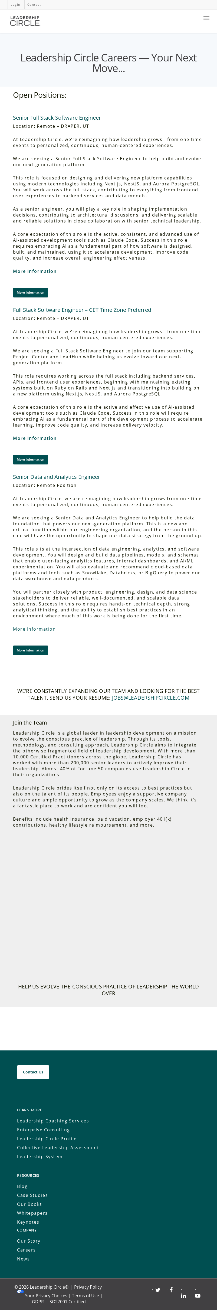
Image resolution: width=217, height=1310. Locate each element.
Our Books (29, 1204)
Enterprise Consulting (43, 1130)
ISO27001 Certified (67, 1302)
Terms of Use (85, 1296)
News (23, 1259)
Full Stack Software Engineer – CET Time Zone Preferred (82, 309)
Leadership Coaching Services (53, 1121)
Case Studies (32, 1195)
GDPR (38, 1302)
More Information (35, 271)
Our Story (29, 1241)
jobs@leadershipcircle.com (150, 697)
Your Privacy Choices (46, 1296)
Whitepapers (32, 1213)
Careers (26, 1250)
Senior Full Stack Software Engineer (57, 117)
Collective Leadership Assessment (58, 1148)
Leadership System (40, 1157)
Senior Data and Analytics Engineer (56, 476)
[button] (30, 292)
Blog (22, 1186)
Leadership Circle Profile (47, 1139)
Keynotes (28, 1222)
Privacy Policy (88, 1287)
